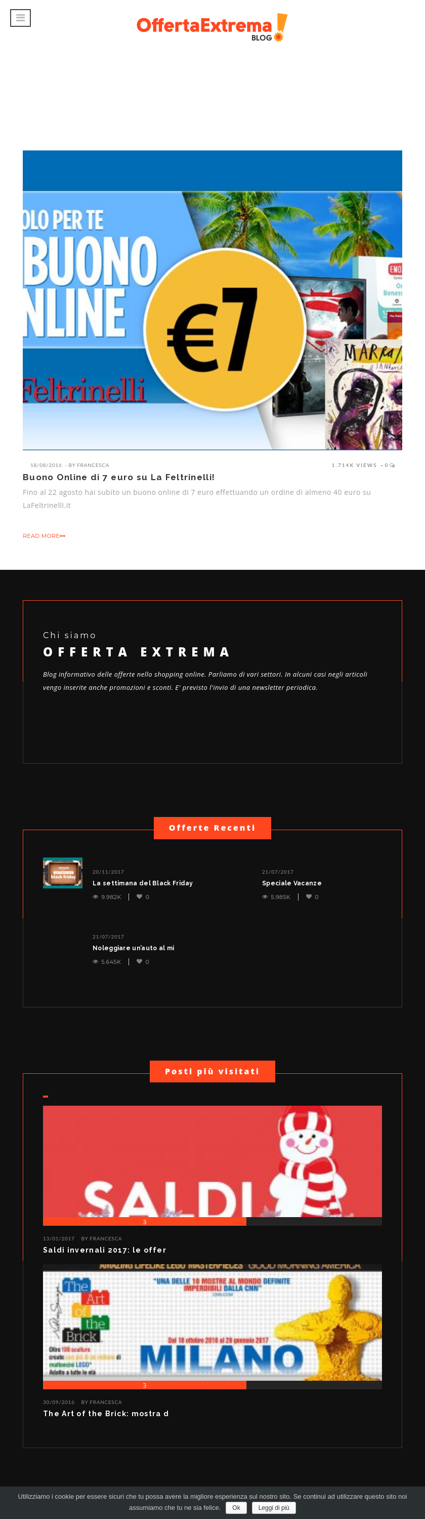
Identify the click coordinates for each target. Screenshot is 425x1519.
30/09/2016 (59, 1402)
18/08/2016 (46, 465)
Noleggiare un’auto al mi (133, 948)
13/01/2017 (59, 1238)
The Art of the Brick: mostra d (106, 1414)
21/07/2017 (278, 872)
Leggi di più (274, 1507)
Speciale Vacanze (292, 883)
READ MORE (44, 535)
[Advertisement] (212, 83)
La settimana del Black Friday (143, 883)
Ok (236, 1507)
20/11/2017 (108, 872)
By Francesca (88, 465)
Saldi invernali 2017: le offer (104, 1250)
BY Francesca (101, 1238)
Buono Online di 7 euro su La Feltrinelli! (119, 477)
